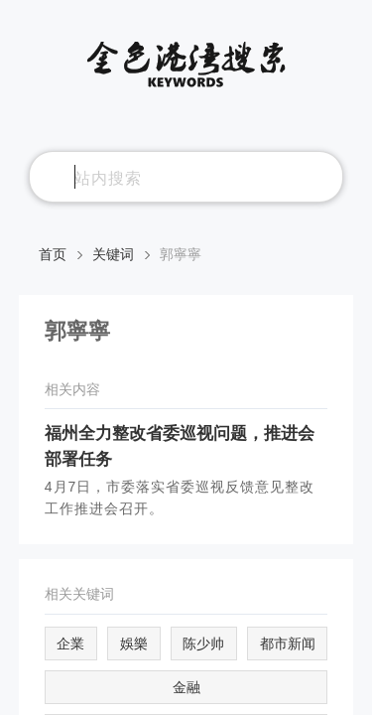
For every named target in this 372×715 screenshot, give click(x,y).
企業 (70, 643)
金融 (186, 687)
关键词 (113, 254)
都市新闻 (287, 643)
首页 (52, 254)
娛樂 (134, 643)
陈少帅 (203, 643)
